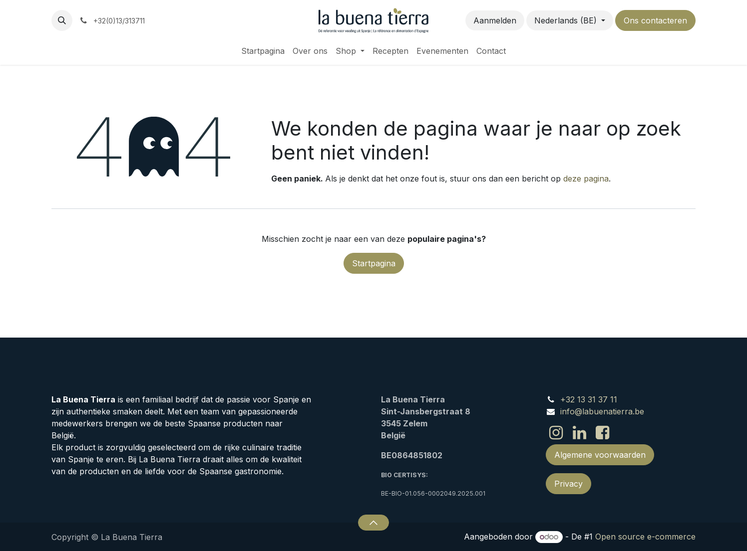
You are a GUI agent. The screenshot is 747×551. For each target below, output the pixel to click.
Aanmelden (494, 20)
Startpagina (373, 263)
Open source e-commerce (645, 537)
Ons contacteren (655, 20)
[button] (61, 20)
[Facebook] (602, 433)
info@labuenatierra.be (602, 411)
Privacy (568, 484)
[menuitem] (263, 51)
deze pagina (586, 179)
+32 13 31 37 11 (588, 399)
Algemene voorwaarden (600, 455)
